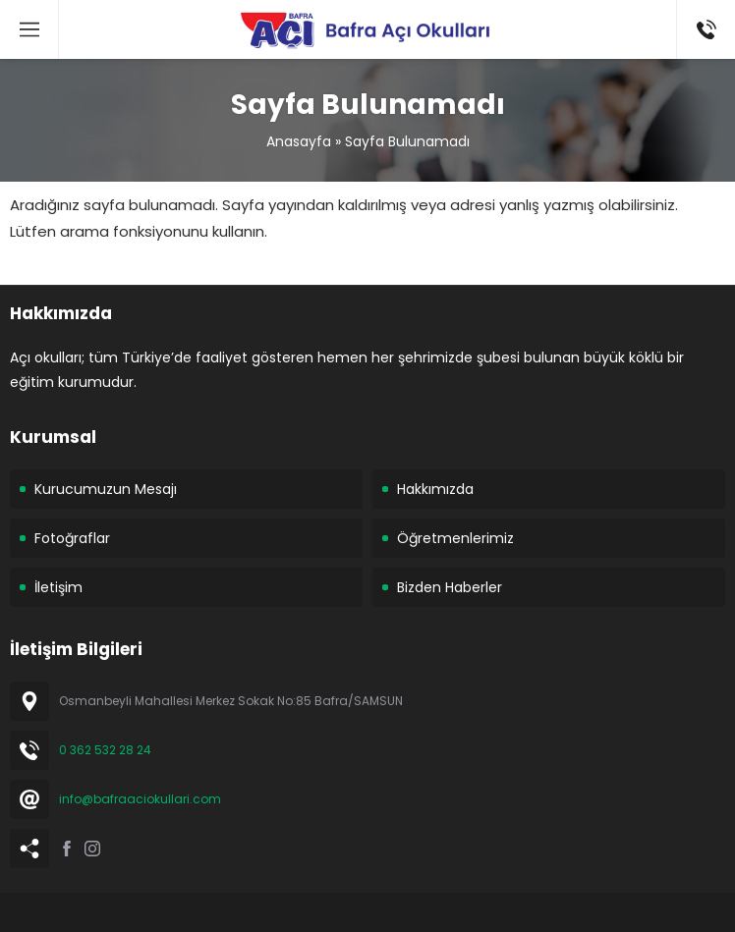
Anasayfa (298, 141)
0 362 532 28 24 (105, 749)
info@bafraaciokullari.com (140, 799)
